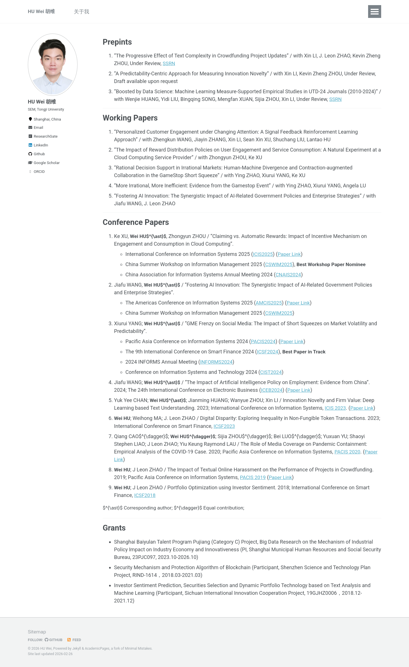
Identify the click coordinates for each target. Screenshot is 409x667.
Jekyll (76, 649)
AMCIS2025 (269, 303)
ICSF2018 (145, 495)
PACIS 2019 (253, 477)
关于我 (84, 11)
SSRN (169, 64)
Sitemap (37, 632)
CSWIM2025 (279, 265)
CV (282, 11)
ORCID (36, 174)
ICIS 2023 (336, 408)
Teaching (143, 11)
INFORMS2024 (216, 362)
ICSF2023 (225, 426)
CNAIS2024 (289, 275)
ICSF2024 (268, 352)
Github (36, 156)
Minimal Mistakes (140, 649)
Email (35, 130)
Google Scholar (44, 165)
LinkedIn (38, 147)
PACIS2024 (264, 342)
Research (112, 11)
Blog (264, 11)
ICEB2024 (272, 390)
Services (212, 11)
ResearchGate (43, 138)
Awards (240, 11)
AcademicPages (97, 649)
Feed (75, 640)
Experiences (178, 11)
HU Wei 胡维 (42, 11)
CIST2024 (271, 373)
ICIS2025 (263, 255)
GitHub (54, 640)
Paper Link (290, 255)
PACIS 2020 (348, 452)
